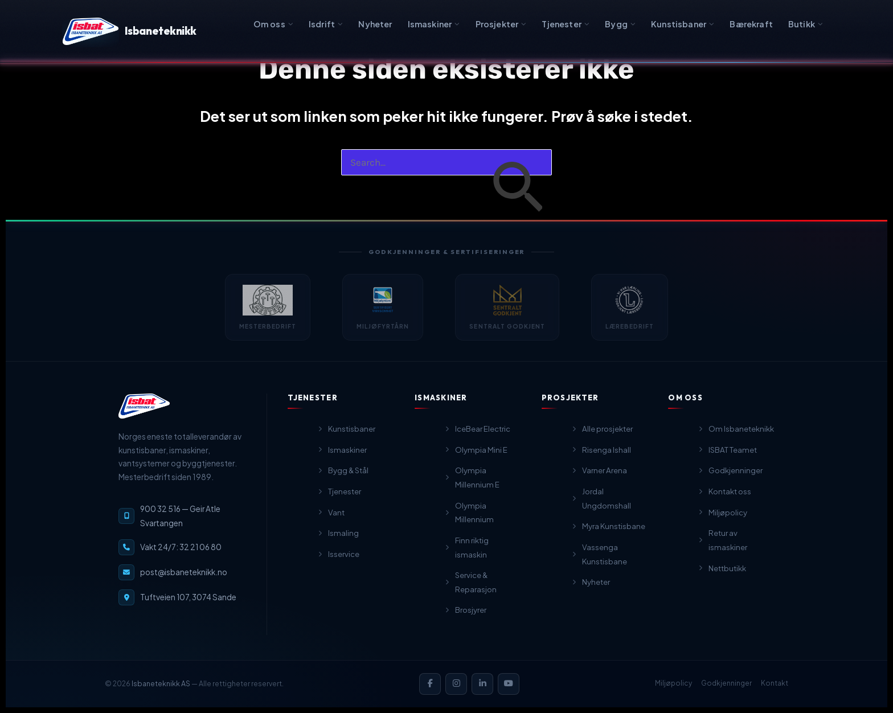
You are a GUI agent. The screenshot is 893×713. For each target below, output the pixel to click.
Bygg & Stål (342, 481)
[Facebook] (430, 684)
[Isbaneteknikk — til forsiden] (144, 414)
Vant (331, 522)
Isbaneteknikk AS (161, 683)
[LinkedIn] (482, 684)
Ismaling (338, 543)
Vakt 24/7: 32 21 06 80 (181, 555)
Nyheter (375, 24)
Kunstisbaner (682, 24)
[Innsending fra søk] (517, 189)
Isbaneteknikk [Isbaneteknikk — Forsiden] (129, 31)
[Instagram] (456, 684)
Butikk (805, 24)
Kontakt (774, 683)
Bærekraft (751, 24)
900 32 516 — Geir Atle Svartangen (180, 523)
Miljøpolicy (673, 683)
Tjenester (565, 24)
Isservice (338, 564)
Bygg (620, 24)
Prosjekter (501, 24)
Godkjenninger (726, 683)
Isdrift (326, 24)
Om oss (273, 24)
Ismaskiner (434, 24)
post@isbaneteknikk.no (183, 580)
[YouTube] (508, 684)
